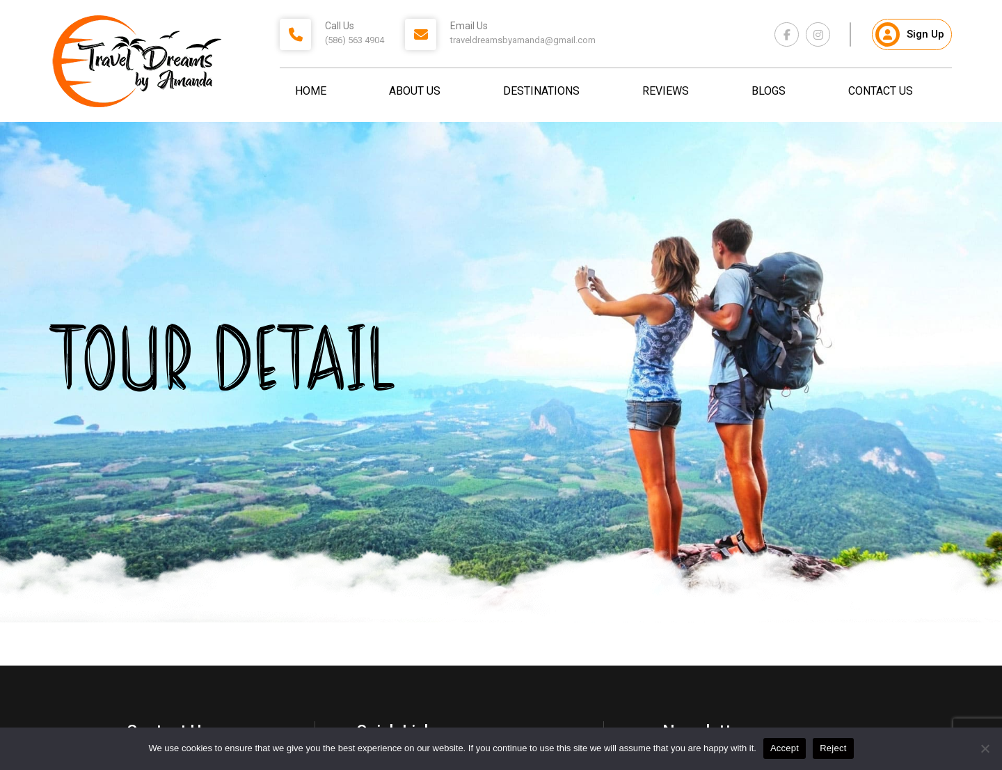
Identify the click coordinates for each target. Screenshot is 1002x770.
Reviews (665, 90)
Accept (784, 748)
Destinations (541, 90)
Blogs (769, 90)
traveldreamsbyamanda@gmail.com (523, 40)
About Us (414, 90)
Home (310, 90)
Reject (833, 748)
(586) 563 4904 (354, 40)
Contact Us (880, 90)
